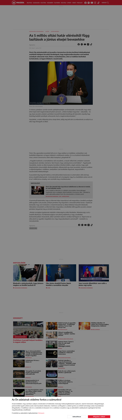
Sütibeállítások (77, 416)
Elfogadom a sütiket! (99, 416)
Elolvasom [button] (41, 413)
